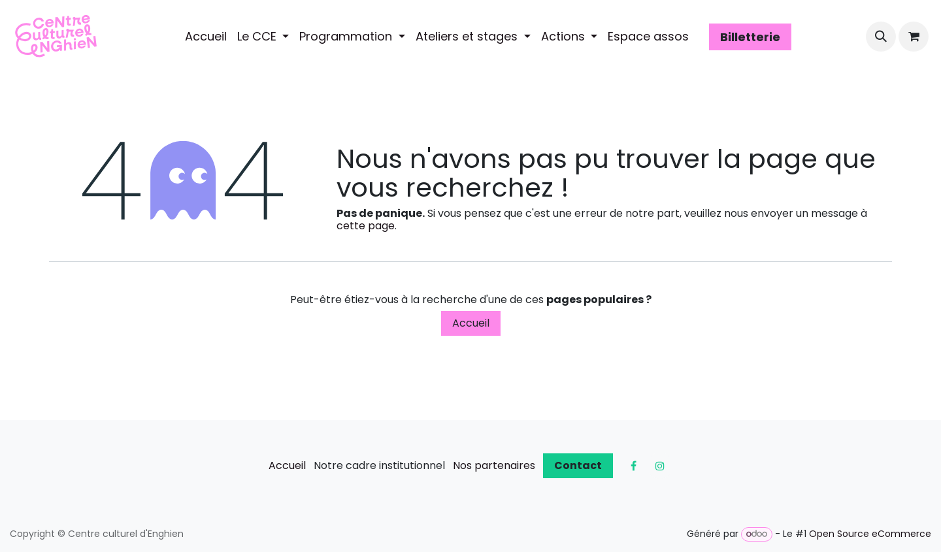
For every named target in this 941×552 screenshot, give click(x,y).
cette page (366, 225)
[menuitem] (206, 36)
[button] (881, 37)
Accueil (470, 323)
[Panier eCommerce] (914, 37)
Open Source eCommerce (870, 533)
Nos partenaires (494, 465)
